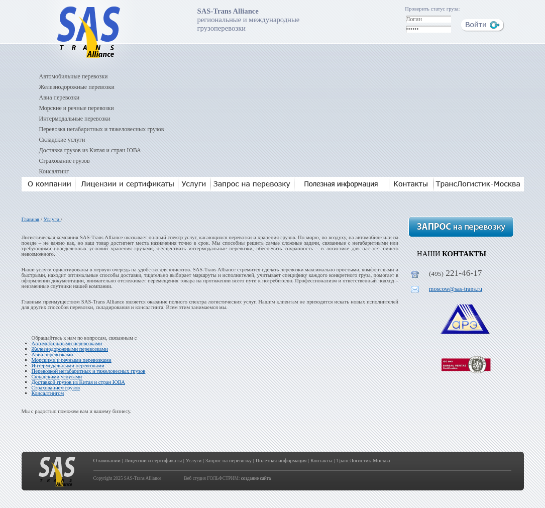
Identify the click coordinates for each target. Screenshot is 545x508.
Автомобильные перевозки (73, 76)
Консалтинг (54, 171)
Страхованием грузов (56, 387)
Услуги (52, 219)
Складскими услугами (57, 376)
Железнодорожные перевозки (77, 86)
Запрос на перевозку (228, 460)
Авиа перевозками (52, 354)
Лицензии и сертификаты (153, 460)
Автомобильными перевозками (67, 343)
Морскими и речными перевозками (72, 360)
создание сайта (256, 478)
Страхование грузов (64, 160)
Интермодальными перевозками (68, 365)
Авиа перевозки (59, 97)
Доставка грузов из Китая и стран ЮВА (90, 150)
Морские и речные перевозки (76, 108)
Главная (31, 219)
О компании (107, 460)
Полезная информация (281, 460)
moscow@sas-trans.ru (455, 288)
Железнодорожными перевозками (70, 349)
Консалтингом (48, 393)
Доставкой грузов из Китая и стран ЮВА (78, 382)
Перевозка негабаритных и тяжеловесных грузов (101, 129)
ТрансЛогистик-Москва (363, 460)
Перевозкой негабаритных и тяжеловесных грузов (89, 371)
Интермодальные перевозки (75, 118)
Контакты (321, 460)
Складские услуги (62, 139)
